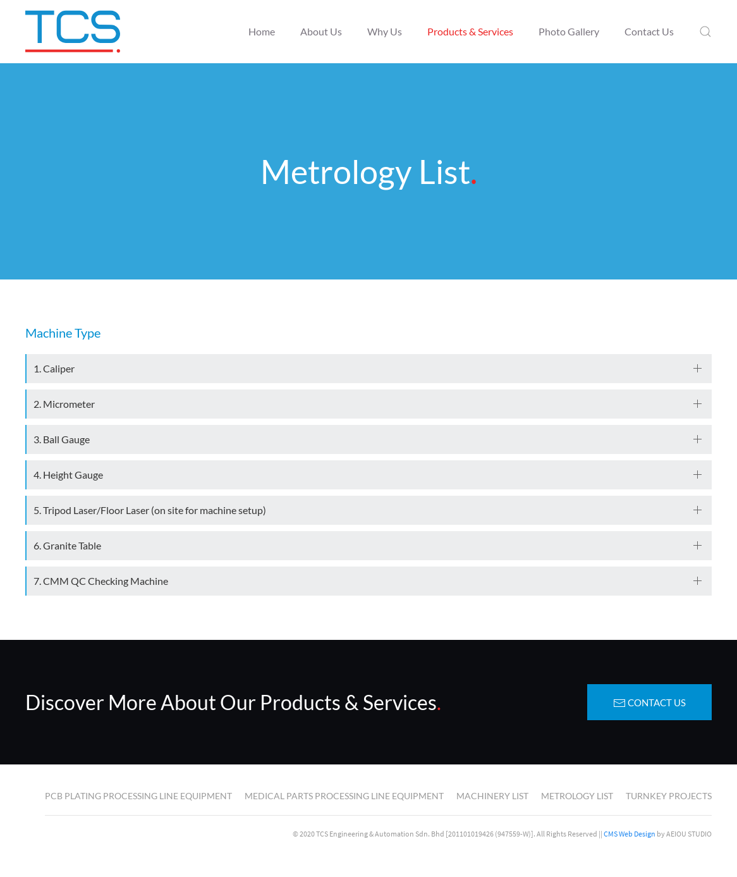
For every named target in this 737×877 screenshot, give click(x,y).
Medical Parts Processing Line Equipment (344, 795)
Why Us (384, 31)
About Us (321, 31)
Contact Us (649, 31)
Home (261, 31)
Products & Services (470, 31)
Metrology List (577, 795)
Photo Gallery (569, 31)
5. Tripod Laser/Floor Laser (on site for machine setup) (150, 510)
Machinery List (492, 795)
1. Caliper (54, 368)
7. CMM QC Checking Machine (101, 581)
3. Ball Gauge (62, 439)
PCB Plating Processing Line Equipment (138, 795)
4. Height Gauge (68, 475)
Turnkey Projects (669, 795)
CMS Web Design (629, 833)
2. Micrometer (64, 404)
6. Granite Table (67, 545)
